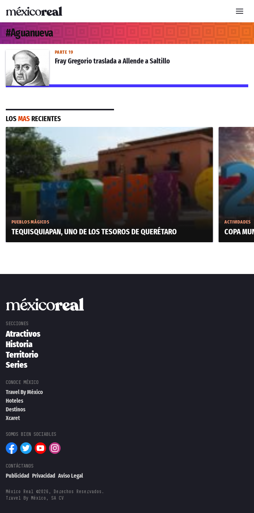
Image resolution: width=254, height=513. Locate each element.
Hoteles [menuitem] (14, 400)
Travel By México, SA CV (35, 498)
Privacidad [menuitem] (43, 475)
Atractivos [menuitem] (23, 334)
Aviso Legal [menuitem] (70, 475)
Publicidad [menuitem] (17, 475)
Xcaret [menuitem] (13, 418)
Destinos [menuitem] (15, 409)
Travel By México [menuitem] (24, 392)
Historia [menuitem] (19, 344)
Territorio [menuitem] (22, 355)
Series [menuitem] (16, 365)
